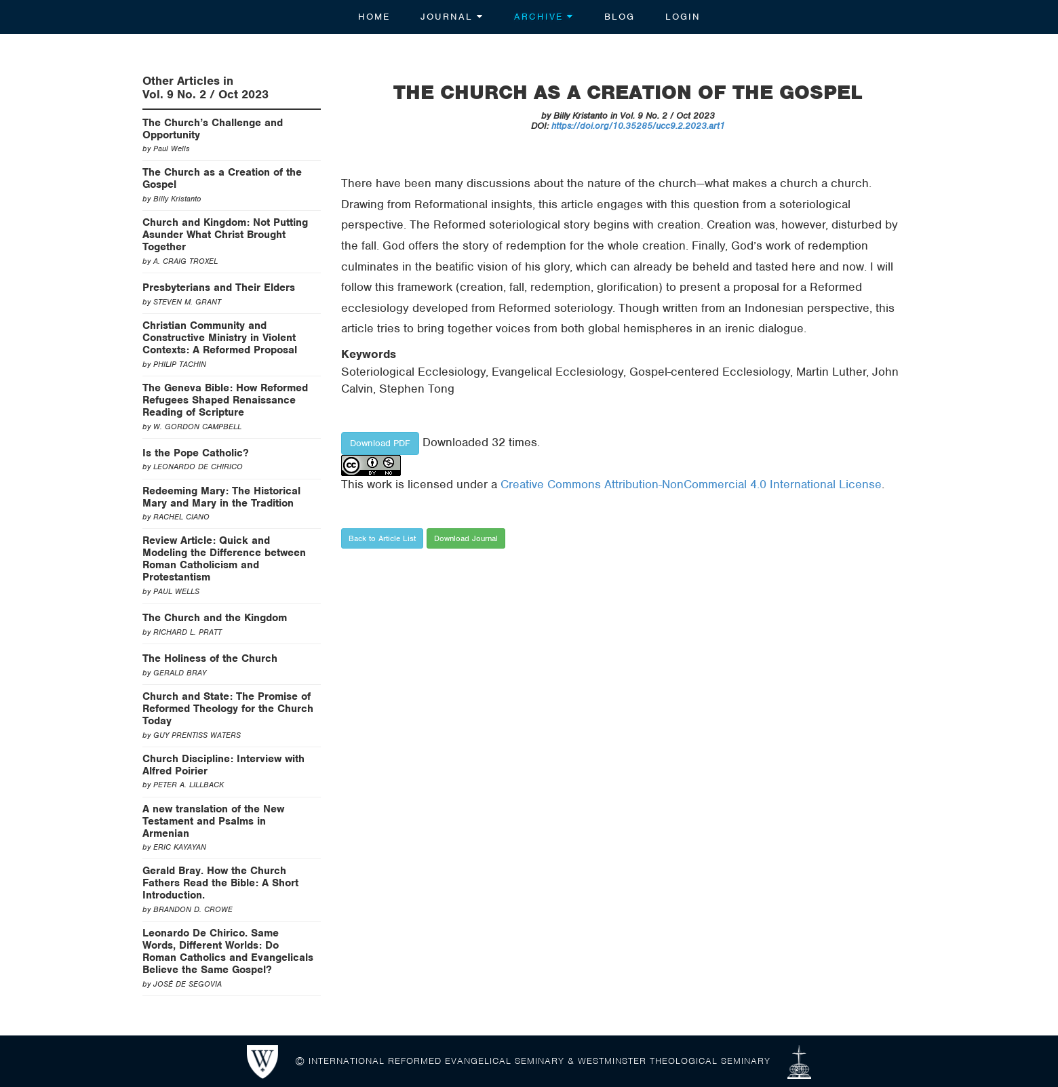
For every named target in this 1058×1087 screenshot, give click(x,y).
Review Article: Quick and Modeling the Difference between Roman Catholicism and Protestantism (224, 558)
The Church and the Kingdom (214, 618)
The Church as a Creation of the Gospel (222, 178)
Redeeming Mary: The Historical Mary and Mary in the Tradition (221, 497)
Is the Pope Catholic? (195, 453)
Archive (544, 16)
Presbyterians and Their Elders (218, 287)
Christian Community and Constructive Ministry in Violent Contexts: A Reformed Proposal (219, 337)
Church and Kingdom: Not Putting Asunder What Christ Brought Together (225, 234)
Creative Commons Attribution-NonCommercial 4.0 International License (691, 484)
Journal (452, 16)
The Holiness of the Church (209, 658)
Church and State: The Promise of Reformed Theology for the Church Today (227, 708)
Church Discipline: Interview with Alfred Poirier (223, 765)
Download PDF (380, 443)
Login (683, 16)
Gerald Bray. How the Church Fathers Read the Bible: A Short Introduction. (220, 883)
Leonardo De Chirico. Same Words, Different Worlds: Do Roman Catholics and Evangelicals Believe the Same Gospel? (227, 951)
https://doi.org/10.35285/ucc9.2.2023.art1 (638, 126)
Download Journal (466, 538)
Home (374, 16)
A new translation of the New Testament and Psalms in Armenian (213, 821)
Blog (619, 16)
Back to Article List (382, 538)
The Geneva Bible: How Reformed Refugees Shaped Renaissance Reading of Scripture (225, 400)
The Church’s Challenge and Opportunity (212, 129)
